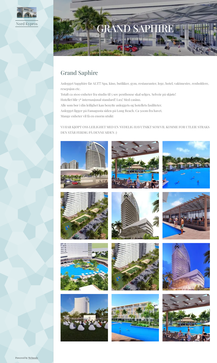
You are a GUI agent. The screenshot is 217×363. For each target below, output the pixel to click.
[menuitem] (26, 183)
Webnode (33, 357)
